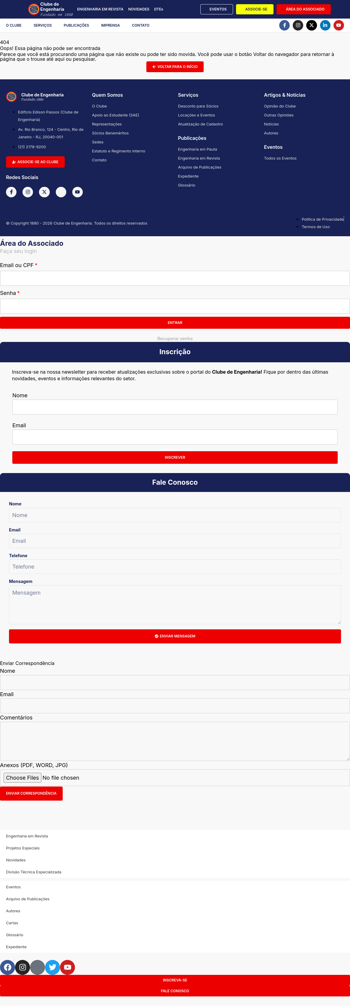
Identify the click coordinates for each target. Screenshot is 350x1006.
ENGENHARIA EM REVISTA (100, 9)
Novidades (15, 859)
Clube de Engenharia (57, 9)
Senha (8, 293)
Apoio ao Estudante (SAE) (115, 115)
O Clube (14, 25)
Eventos (13, 886)
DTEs (158, 9)
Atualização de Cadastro (200, 124)
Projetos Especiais (23, 848)
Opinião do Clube (280, 106)
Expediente (188, 176)
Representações (107, 124)
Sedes (97, 142)
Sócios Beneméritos (110, 133)
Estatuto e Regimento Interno (118, 151)
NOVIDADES (138, 9)
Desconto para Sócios (198, 106)
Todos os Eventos (280, 158)
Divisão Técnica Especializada (33, 871)
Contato (141, 25)
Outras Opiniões (279, 115)
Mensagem (20, 581)
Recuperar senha (175, 338)
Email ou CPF (17, 265)
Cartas (12, 922)
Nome (20, 395)
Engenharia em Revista (199, 158)
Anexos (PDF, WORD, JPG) (34, 765)
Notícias (271, 124)
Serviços (43, 25)
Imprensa (110, 25)
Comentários (16, 717)
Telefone (18, 555)
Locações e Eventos (196, 115)
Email (19, 425)
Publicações (76, 25)
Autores (271, 133)
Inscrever (175, 457)
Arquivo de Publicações (200, 167)
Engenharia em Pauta (197, 149)
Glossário (187, 185)
